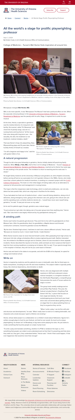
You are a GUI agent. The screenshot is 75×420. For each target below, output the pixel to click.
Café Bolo (50, 368)
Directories (50, 392)
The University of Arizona (53, 417)
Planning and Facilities (51, 384)
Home (9, 18)
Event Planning (38, 388)
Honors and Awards (37, 384)
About (6, 368)
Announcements (38, 372)
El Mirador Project (53, 372)
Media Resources (24, 386)
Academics (7, 372)
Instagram (67, 375)
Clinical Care (8, 375)
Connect (18, 18)
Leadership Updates (36, 379)
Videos (23, 391)
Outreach (7, 378)
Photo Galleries (52, 388)
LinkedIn (67, 378)
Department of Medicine (12, 116)
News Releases (24, 378)
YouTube (67, 372)
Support (63, 10)
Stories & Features (39, 368)
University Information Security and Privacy (37, 415)
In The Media (25, 382)
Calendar (36, 375)
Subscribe (50, 10)
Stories (26, 18)
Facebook (67, 368)
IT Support (50, 375)
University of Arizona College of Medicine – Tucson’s (47, 114)
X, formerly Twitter (65, 383)
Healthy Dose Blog (25, 373)
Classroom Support (50, 379)
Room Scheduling (39, 392)
